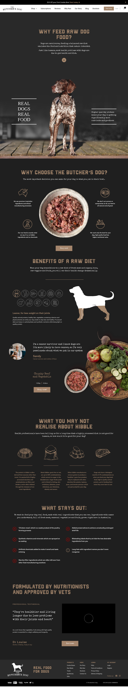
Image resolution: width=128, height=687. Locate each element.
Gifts (68, 677)
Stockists (95, 9)
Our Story (78, 9)
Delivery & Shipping (96, 674)
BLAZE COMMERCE (112, 683)
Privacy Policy (95, 671)
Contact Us (83, 674)
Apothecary (70, 674)
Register (109, 668)
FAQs (92, 666)
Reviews (58, 9)
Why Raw (67, 9)
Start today (75, 2)
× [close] (125, 2)
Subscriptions (46, 9)
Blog (87, 9)
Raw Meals (70, 668)
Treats (69, 671)
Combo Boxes (71, 666)
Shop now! (64, 249)
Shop (34, 9)
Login (118, 8)
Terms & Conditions (96, 668)
